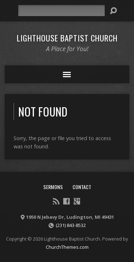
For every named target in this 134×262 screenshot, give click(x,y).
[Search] (61, 10)
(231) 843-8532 (71, 225)
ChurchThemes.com (67, 247)
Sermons (53, 187)
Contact (82, 187)
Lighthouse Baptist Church (67, 38)
